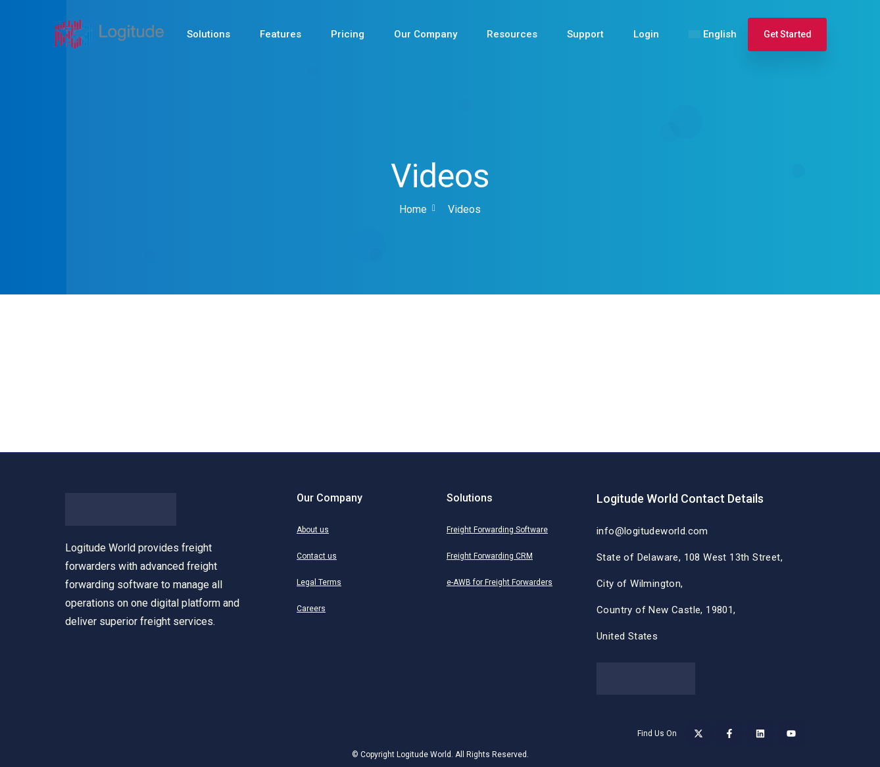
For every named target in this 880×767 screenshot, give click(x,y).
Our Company (425, 34)
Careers (311, 608)
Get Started (788, 34)
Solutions (208, 34)
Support (585, 34)
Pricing (347, 34)
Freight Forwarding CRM (490, 556)
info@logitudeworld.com (652, 531)
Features (280, 34)
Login (646, 34)
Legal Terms (319, 582)
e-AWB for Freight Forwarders (499, 582)
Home (413, 209)
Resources (512, 34)
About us (313, 529)
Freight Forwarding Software (497, 529)
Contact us (317, 556)
